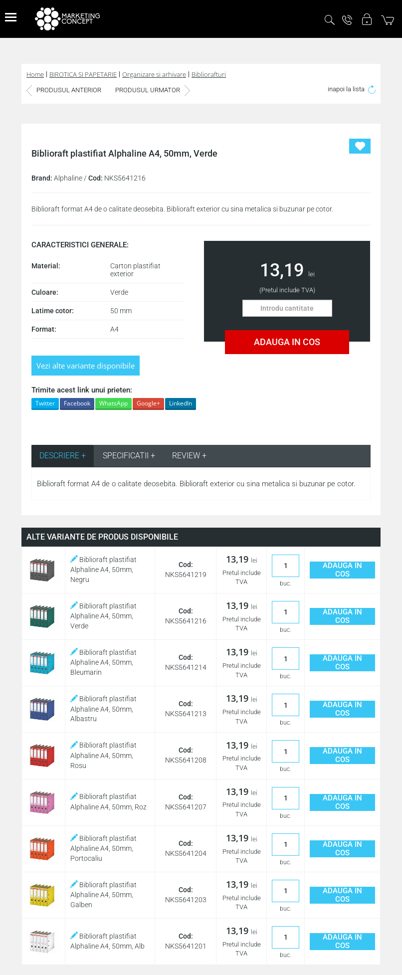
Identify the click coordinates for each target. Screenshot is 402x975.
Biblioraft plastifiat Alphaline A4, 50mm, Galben (103, 895)
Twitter (45, 403)
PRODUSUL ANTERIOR (63, 90)
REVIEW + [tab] (189, 455)
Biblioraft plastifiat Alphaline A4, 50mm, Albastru (103, 709)
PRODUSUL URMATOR (152, 90)
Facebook (77, 403)
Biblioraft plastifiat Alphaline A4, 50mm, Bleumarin (103, 662)
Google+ (148, 403)
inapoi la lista (352, 89)
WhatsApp (113, 403)
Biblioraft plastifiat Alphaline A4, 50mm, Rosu (103, 755)
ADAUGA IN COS (287, 342)
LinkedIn (180, 403)
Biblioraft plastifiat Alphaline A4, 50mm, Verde (103, 616)
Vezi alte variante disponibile (85, 366)
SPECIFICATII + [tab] (129, 455)
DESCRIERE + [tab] (62, 455)
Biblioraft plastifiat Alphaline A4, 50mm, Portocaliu (103, 848)
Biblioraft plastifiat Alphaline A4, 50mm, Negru (103, 570)
